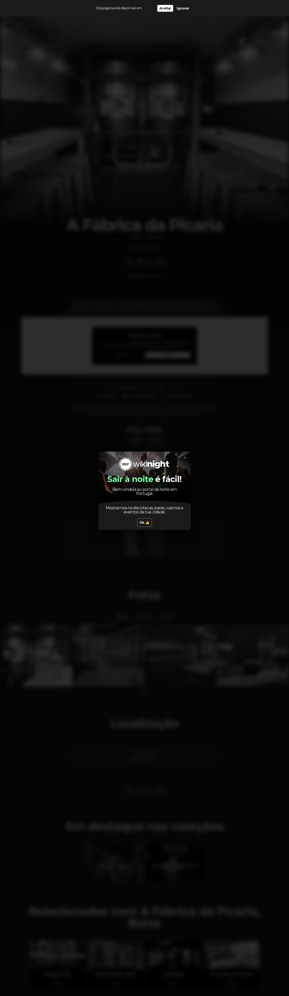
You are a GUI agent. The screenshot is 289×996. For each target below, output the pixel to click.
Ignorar (183, 8)
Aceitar (165, 8)
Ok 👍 (144, 523)
